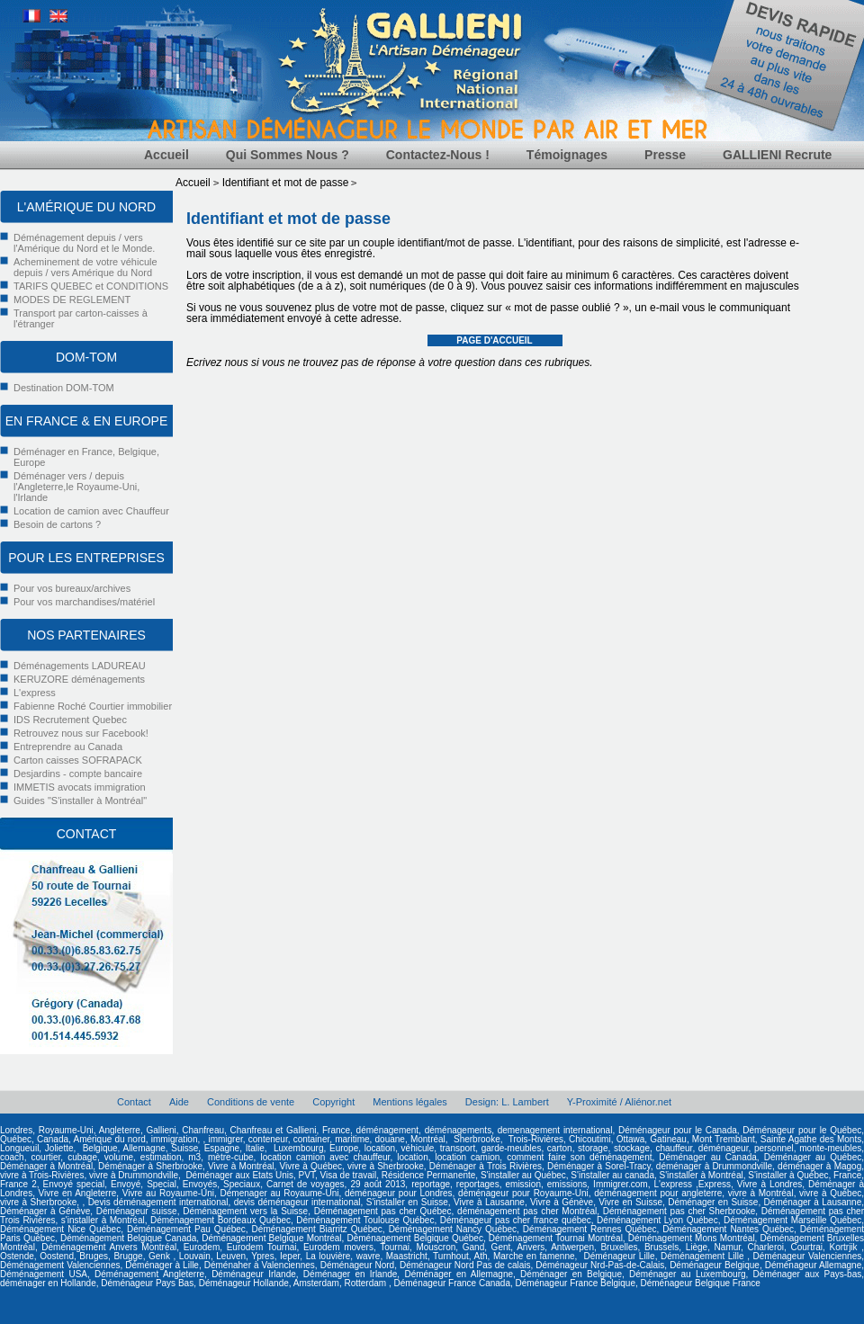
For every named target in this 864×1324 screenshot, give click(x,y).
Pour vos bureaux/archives (72, 588)
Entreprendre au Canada (68, 746)
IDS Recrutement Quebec (70, 719)
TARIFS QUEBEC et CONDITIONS (91, 286)
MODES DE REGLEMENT (72, 299)
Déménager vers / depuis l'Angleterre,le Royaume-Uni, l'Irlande (77, 486)
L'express (35, 692)
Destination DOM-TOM (64, 387)
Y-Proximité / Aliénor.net (619, 1101)
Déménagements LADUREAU (80, 665)
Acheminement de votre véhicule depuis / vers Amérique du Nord (86, 267)
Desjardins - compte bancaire (78, 773)
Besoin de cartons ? (57, 524)
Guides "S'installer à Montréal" (80, 800)
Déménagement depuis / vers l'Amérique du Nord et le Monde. (84, 243)
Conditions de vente (250, 1101)
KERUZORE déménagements (79, 679)
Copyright (333, 1101)
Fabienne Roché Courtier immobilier (93, 706)
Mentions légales (410, 1101)
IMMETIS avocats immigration (80, 787)
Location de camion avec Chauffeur (91, 510)
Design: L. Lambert (507, 1101)
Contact (134, 1101)
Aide (179, 1101)
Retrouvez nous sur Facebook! (81, 733)
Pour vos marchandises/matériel (84, 601)
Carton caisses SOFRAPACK (78, 760)
